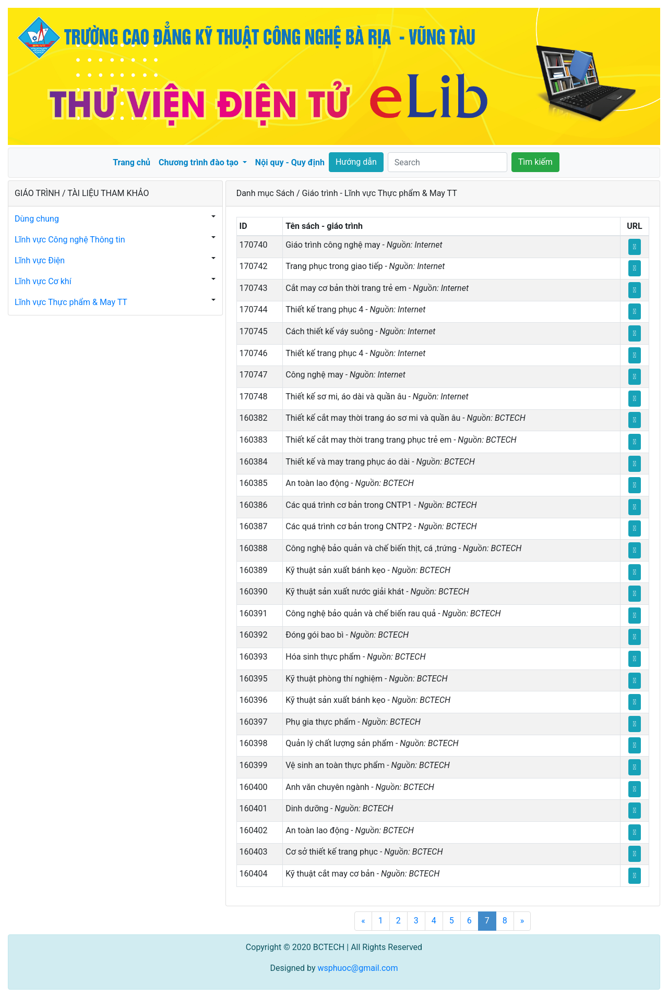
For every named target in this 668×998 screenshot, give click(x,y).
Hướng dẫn (356, 162)
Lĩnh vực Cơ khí (43, 281)
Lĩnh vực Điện (40, 260)
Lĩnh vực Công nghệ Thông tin (70, 240)
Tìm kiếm (535, 162)
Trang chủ (131, 162)
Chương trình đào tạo (200, 162)
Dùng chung (37, 219)
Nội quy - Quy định (290, 162)
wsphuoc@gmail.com (357, 968)
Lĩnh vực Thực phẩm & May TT (71, 302)
